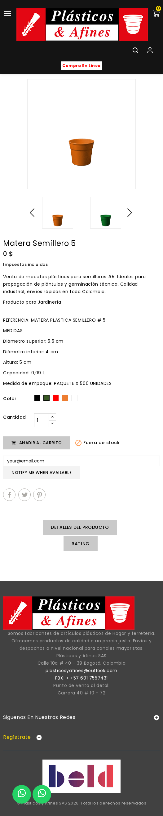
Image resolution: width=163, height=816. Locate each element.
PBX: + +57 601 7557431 (81, 678)
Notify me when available (41, 472)
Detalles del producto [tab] (80, 527)
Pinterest (39, 495)
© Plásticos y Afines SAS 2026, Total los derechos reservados (81, 803)
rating (81, 544)
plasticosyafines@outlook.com (81, 670)
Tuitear (24, 495)
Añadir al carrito (36, 443)
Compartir (9, 495)
